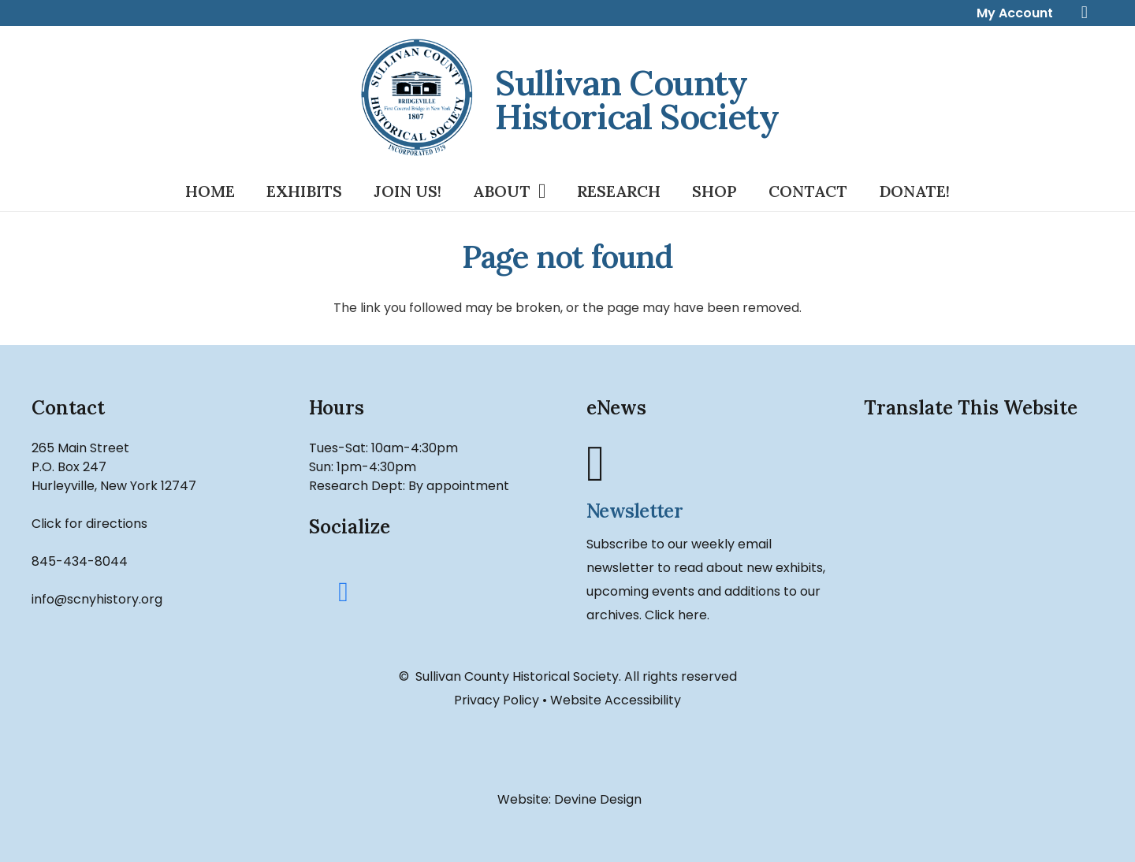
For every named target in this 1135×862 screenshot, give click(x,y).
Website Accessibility (615, 700)
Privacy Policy (496, 700)
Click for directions (89, 524)
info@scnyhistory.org (97, 599)
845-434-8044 (80, 561)
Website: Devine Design (568, 799)
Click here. (677, 615)
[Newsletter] (706, 464)
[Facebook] (343, 592)
